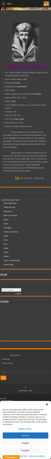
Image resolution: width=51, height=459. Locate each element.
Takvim (6, 256)
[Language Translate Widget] (11, 290)
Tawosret (12, 138)
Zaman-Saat (8, 264)
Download (6, 359)
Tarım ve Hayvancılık (12, 260)
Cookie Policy (22, 456)
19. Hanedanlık (21, 87)
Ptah (19, 79)
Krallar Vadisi (19, 119)
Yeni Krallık (15, 83)
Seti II (12, 90)
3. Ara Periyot (29, 168)
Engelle (25, 443)
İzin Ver (25, 435)
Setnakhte (37, 94)
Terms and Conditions (37, 456)
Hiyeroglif (7, 228)
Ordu (6, 240)
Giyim (6, 224)
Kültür (6, 236)
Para (5, 244)
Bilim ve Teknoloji (10, 215)
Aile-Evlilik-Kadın (10, 203)
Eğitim (6, 220)
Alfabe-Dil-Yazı (9, 207)
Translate (15, 293)
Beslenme (8, 211)
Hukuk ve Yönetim (11, 232)
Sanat (6, 252)
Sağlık (6, 248)
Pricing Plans (15, 355)
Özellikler (25, 450)
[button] (47, 404)
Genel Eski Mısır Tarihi (10, 200)
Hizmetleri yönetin (24, 429)
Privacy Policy (7, 363)
